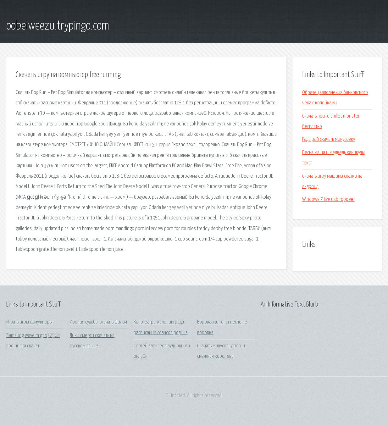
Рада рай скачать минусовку (328, 139)
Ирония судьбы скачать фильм (98, 322)
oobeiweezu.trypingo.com (57, 26)
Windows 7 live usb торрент (328, 199)
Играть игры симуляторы (29, 322)
